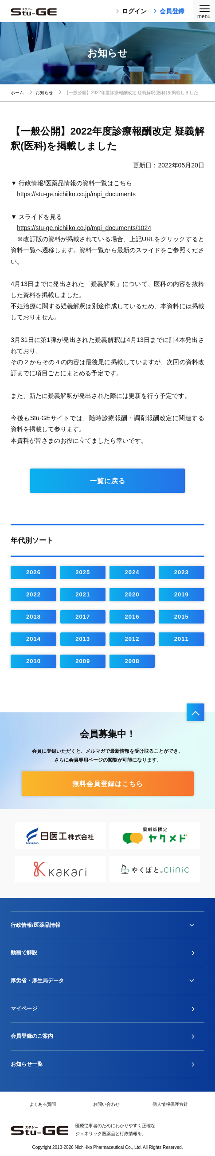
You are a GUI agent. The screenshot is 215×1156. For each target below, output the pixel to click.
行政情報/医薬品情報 (35, 925)
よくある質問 (42, 1104)
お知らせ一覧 (27, 1064)
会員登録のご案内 (32, 1036)
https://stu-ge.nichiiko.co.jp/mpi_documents (76, 194)
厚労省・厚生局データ (37, 980)
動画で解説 (24, 952)
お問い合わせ (106, 1104)
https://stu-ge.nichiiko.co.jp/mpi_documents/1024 (84, 227)
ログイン (131, 11)
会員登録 (168, 11)
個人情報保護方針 (170, 1104)
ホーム (17, 92)
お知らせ (44, 92)
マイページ (24, 1008)
